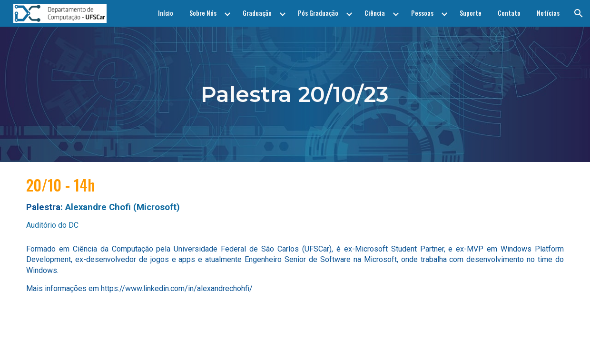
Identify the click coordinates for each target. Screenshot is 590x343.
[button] (578, 13)
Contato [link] (509, 13)
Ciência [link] (374, 13)
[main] (295, 94)
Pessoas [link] (422, 13)
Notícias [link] (548, 13)
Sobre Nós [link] (202, 13)
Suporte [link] (471, 13)
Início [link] (165, 13)
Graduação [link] (257, 13)
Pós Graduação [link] (318, 13)
